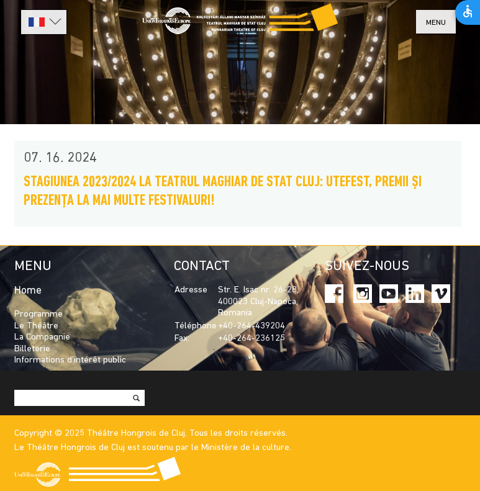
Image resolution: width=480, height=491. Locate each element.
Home (28, 291)
